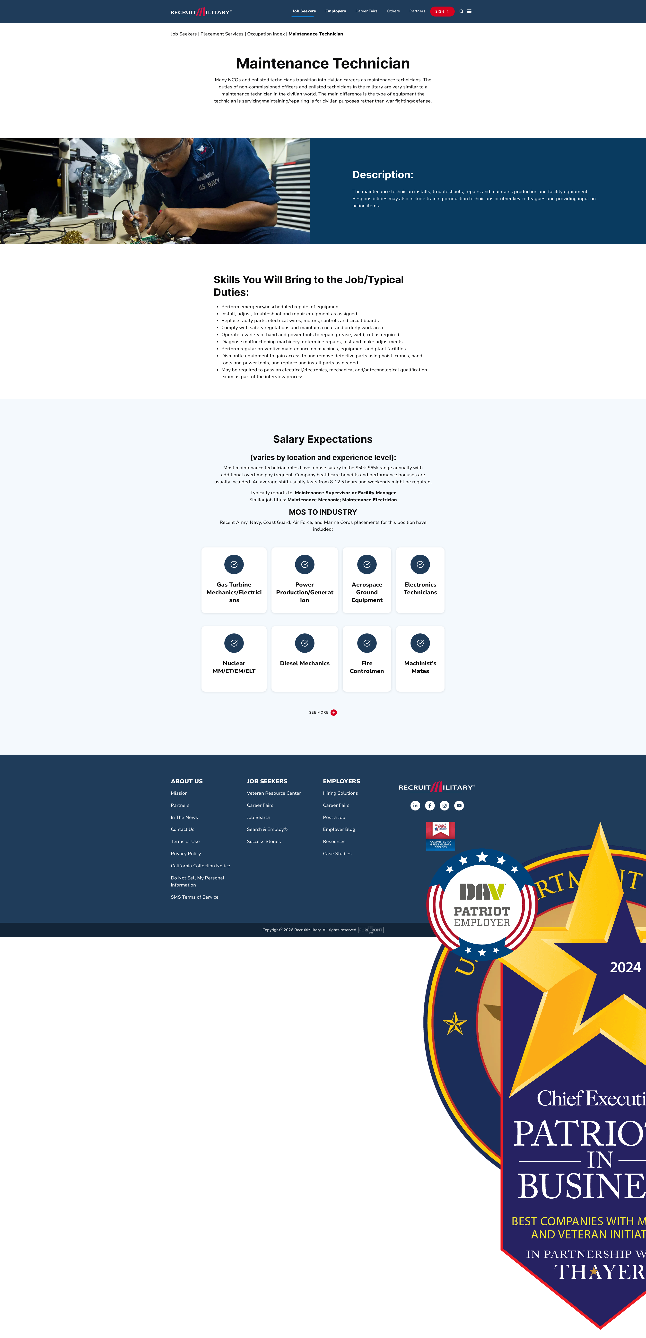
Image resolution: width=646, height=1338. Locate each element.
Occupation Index (266, 35)
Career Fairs (366, 11)
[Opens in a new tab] (415, 806)
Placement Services (222, 35)
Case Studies (337, 855)
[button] (461, 12)
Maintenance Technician (315, 35)
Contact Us (182, 830)
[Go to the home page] (437, 787)
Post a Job (334, 818)
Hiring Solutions (340, 794)
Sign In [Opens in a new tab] (442, 12)
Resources (334, 843)
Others (393, 11)
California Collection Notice (200, 867)
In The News (184, 818)
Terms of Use (185, 843)
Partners (417, 11)
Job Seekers (304, 11)
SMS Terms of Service (194, 898)
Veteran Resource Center (274, 794)
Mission (179, 794)
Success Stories (264, 843)
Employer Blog (339, 830)
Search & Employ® (267, 830)
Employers (335, 11)
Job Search (258, 818)
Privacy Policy (186, 855)
